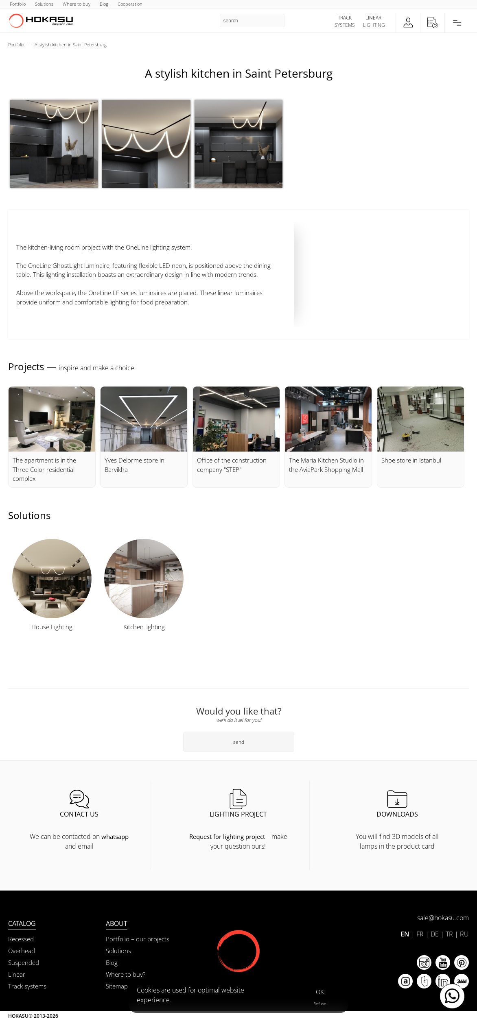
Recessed (21, 939)
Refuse (319, 1003)
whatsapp (115, 836)
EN (404, 934)
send (238, 742)
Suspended (23, 962)
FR (420, 934)
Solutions (118, 951)
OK (320, 992)
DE (435, 934)
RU (464, 934)
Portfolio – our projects (137, 939)
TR (449, 934)
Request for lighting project (227, 836)
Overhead (21, 951)
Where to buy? (125, 974)
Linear (16, 974)
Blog (112, 962)
